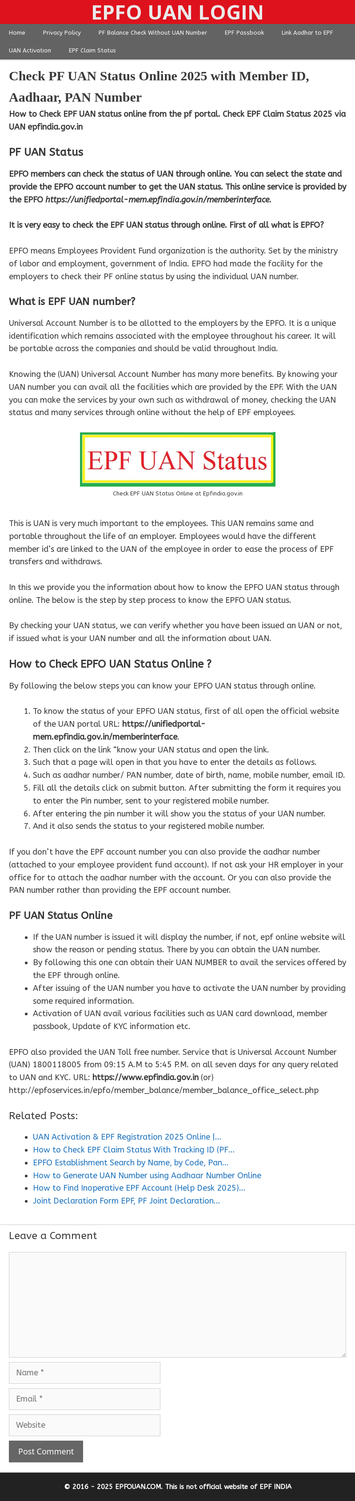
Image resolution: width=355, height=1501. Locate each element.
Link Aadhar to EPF (307, 32)
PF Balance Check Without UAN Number (153, 32)
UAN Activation (30, 50)
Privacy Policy (62, 32)
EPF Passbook (244, 32)
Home (17, 32)
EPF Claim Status (92, 50)
